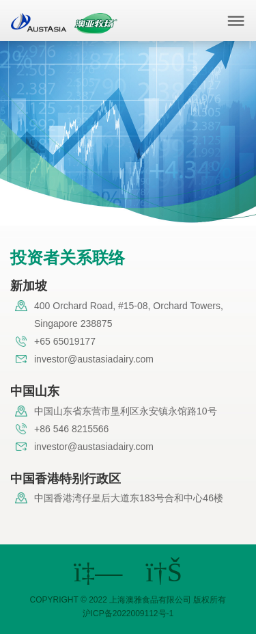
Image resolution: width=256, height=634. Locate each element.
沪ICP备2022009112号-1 (128, 613)
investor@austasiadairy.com (94, 359)
